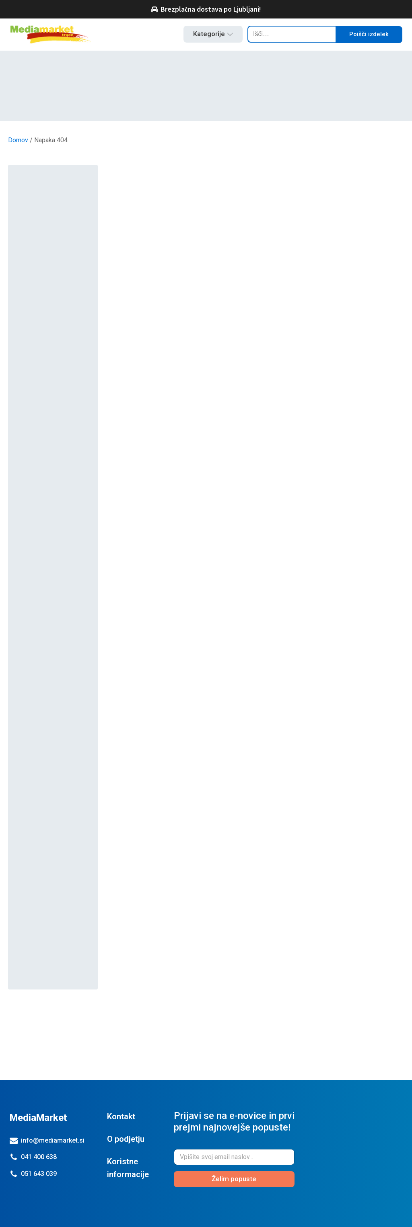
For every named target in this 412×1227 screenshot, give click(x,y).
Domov (18, 140)
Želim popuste (234, 1179)
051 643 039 (39, 1174)
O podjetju (125, 1139)
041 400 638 (39, 1157)
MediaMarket (38, 1117)
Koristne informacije (128, 1168)
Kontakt (121, 1116)
